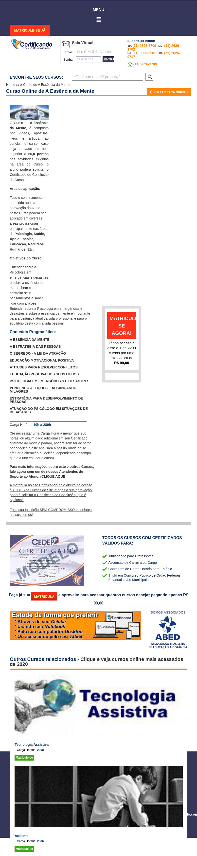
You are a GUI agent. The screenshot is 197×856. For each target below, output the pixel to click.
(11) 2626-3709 (144, 46)
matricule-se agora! (123, 326)
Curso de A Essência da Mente (46, 85)
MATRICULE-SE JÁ (30, 30)
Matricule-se (24, 757)
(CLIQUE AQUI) (52, 476)
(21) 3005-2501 (143, 53)
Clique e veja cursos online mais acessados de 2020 (96, 661)
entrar (109, 59)
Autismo (22, 836)
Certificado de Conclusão (56, 495)
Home (11, 85)
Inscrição (32, 510)
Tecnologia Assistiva (32, 745)
